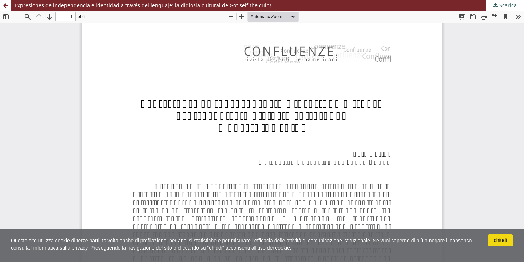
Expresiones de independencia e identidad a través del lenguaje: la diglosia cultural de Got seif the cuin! (143, 5)
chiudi (500, 240)
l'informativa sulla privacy (59, 248)
